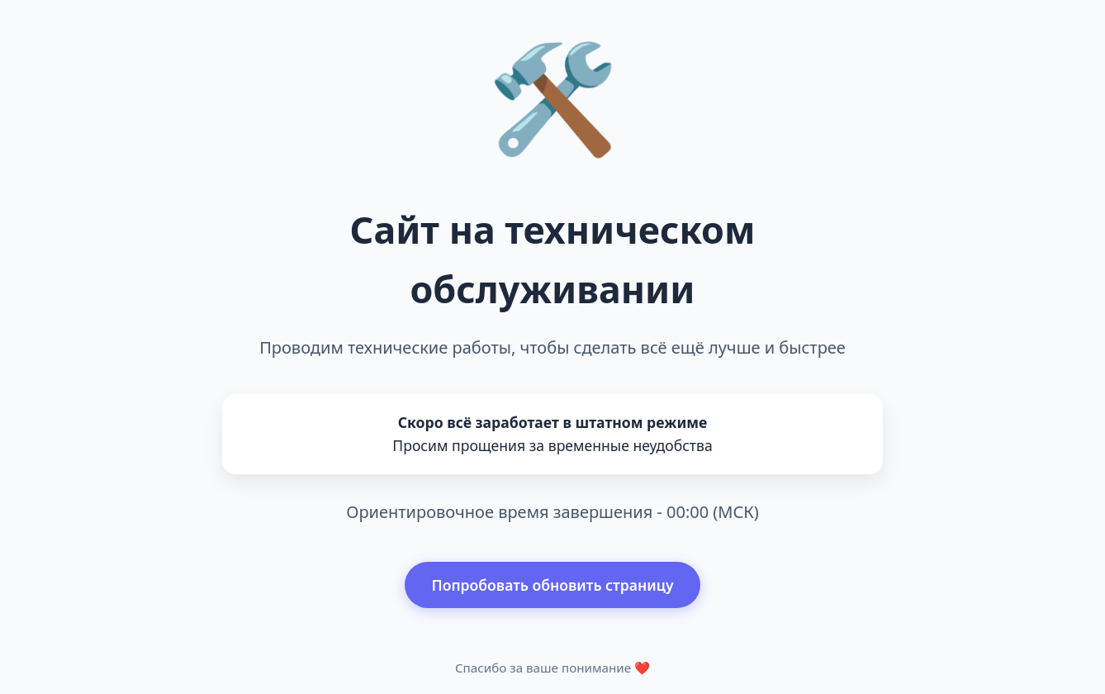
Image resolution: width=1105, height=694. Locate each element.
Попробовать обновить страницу (552, 585)
